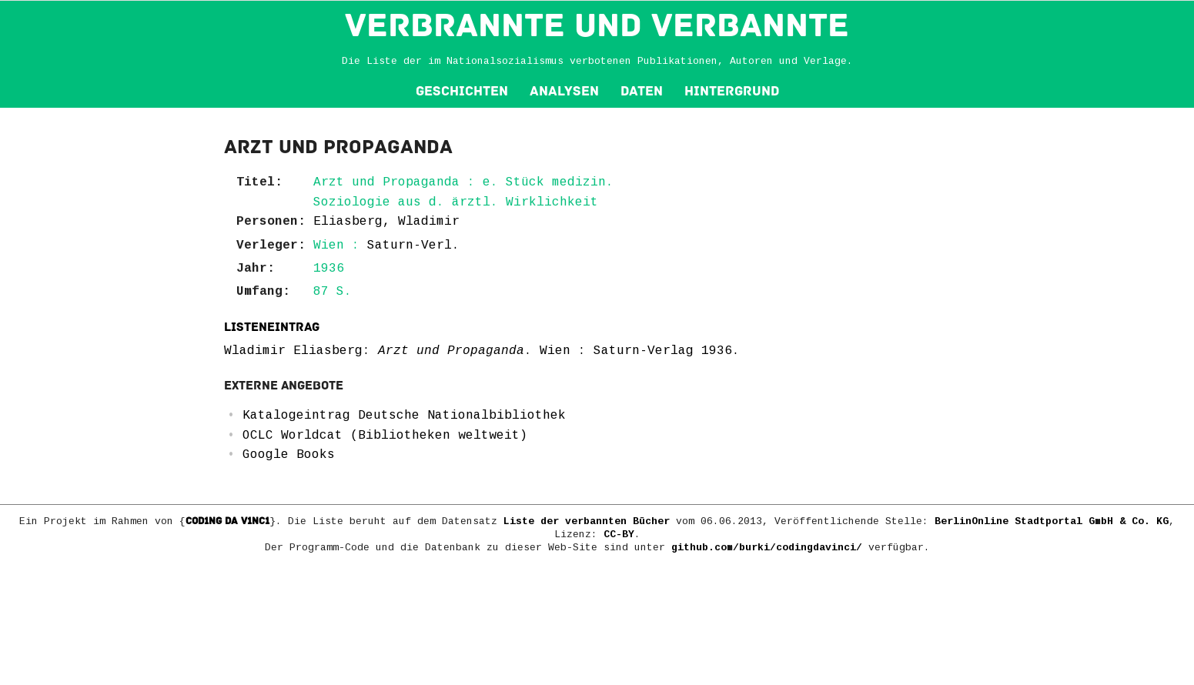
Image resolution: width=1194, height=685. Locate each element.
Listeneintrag (271, 327)
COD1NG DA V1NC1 (227, 521)
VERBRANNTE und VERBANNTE (597, 25)
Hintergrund (731, 91)
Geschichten (462, 91)
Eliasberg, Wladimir (386, 222)
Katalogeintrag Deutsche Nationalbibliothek (404, 416)
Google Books (288, 455)
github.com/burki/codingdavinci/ (766, 547)
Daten (641, 91)
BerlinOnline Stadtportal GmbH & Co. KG (1052, 521)
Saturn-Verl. (413, 245)
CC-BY (619, 534)
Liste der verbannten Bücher (586, 521)
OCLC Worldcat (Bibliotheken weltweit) (384, 436)
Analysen (564, 91)
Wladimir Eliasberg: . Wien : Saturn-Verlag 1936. (482, 351)
